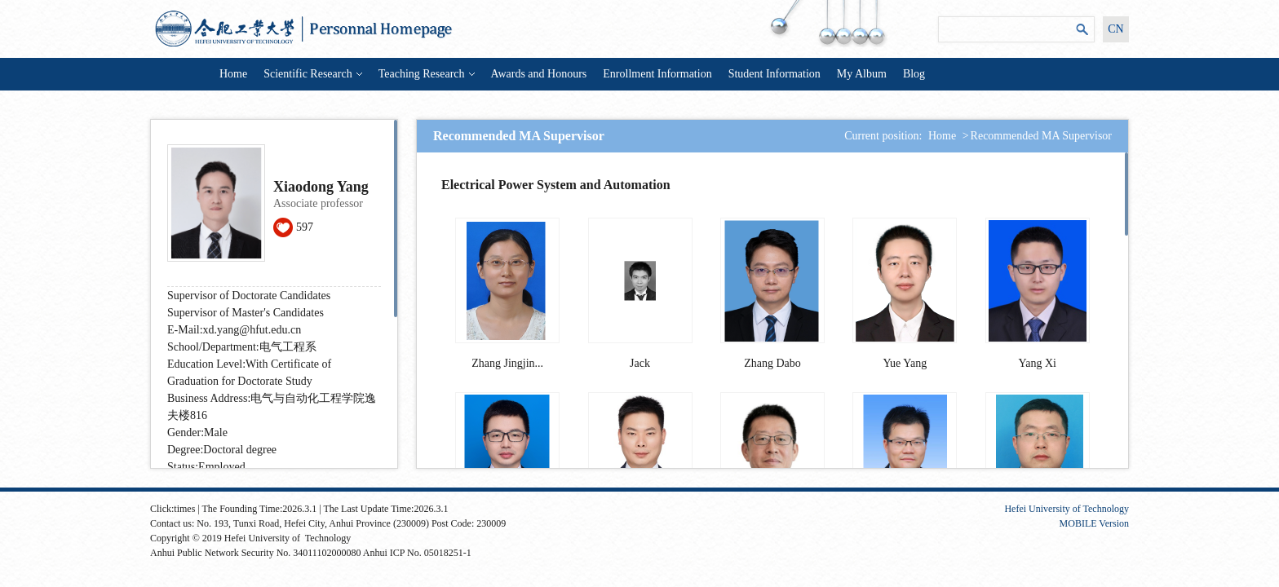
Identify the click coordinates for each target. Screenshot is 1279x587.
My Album (862, 74)
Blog (914, 74)
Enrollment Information (657, 74)
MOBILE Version (1094, 523)
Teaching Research (426, 74)
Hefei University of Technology (1066, 508)
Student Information (774, 74)
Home (233, 74)
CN (1115, 29)
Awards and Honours (539, 74)
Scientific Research (312, 74)
